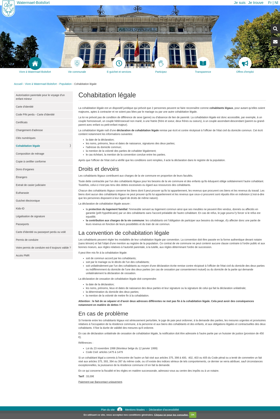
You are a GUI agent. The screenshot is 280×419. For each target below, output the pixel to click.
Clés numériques (25, 137)
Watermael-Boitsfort (33, 3)
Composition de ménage (30, 153)
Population (65, 83)
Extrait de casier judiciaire (31, 184)
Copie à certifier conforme (31, 161)
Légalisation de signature (30, 216)
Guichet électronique (28, 200)
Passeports (22, 224)
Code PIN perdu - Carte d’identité (35, 114)
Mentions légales (135, 409)
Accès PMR (22, 255)
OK (193, 414)
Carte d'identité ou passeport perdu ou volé (41, 231)
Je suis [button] (239, 3)
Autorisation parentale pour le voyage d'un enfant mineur (40, 97)
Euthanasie (22, 192)
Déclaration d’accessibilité (164, 409)
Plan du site (108, 409)
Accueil (18, 83)
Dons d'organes (25, 169)
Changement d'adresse (29, 130)
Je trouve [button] (255, 3)
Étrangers (21, 177)
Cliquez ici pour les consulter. (171, 414)
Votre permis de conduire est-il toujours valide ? (43, 247)
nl (276, 3)
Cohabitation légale (28, 145)
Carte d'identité (24, 106)
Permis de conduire (27, 239)
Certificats (21, 122)
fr (270, 3)
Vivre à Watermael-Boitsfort (41, 83)
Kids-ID (20, 208)
